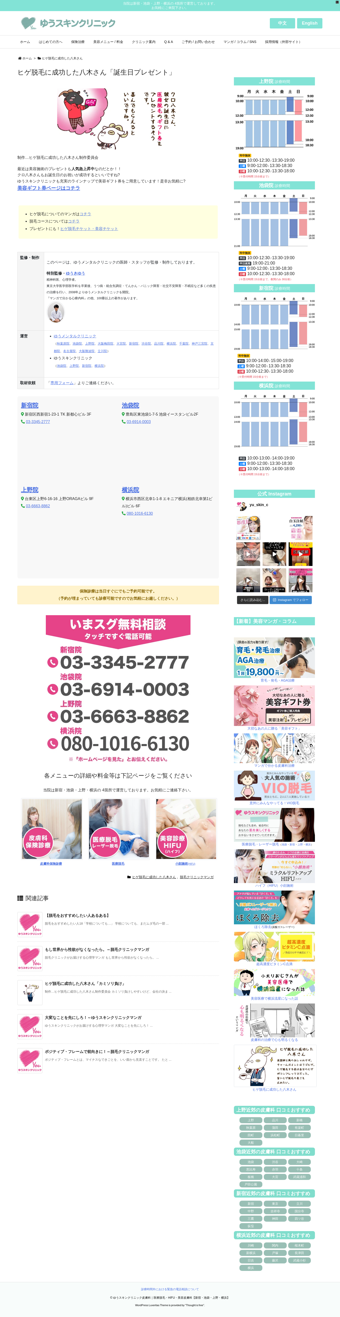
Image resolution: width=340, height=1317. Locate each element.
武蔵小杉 (299, 1260)
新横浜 (251, 1253)
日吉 (251, 1260)
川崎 (251, 1245)
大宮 (275, 1177)
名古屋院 (69, 351)
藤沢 (275, 1260)
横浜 (308, 844)
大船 (251, 1142)
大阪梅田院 (105, 343)
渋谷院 (146, 343)
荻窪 (251, 1226)
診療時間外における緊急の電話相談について (170, 1289)
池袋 (284, 844)
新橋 (299, 1120)
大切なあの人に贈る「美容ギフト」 (274, 728)
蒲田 (275, 1127)
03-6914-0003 (139, 422)
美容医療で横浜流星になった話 (274, 998)
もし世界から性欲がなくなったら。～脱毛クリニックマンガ (97, 950)
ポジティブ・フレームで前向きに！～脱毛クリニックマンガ (97, 1052)
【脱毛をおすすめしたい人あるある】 (77, 915)
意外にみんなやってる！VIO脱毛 (274, 803)
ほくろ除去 (262, 927)
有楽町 (299, 1127)
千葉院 (184, 343)
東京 (275, 1204)
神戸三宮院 (199, 343)
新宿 (292, 844)
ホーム (27, 58)
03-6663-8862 (38, 506)
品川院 (158, 343)
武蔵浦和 (299, 1177)
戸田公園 (251, 1184)
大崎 (299, 1162)
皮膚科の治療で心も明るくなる (274, 1040)
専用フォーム (62, 383)
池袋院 (77, 343)
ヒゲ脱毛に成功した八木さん (62, 58)
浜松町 (275, 1135)
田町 (251, 1135)
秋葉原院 (63, 343)
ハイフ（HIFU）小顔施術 (274, 885)
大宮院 (121, 343)
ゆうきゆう (75, 273)
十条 (299, 1169)
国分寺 (299, 1211)
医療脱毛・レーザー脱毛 (260, 844)
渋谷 (275, 1162)
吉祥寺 (275, 1211)
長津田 (299, 1253)
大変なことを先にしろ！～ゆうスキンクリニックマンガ (93, 1018)
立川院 (102, 351)
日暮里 (299, 1135)
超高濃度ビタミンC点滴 (274, 964)
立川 (299, 1204)
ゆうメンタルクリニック (75, 336)
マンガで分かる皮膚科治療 (274, 765)
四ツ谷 (299, 1218)
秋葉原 (251, 1127)
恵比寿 (251, 1169)
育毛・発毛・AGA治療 (278, 680)
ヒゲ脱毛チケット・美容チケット (89, 229)
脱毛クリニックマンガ (197, 877)
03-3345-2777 (38, 422)
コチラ (85, 214)
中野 (251, 1211)
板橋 (251, 1177)
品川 (275, 1120)
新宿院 (133, 343)
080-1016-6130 (140, 513)
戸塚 (275, 1253)
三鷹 (251, 1218)
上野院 (90, 343)
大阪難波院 (87, 351)
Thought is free (194, 1305)
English (310, 23)
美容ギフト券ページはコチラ (48, 188)
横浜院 (171, 343)
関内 (275, 1245)
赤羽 (275, 1169)
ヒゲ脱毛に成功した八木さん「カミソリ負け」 (85, 984)
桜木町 (299, 1245)
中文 (282, 23)
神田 (275, 1218)
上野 (300, 844)
